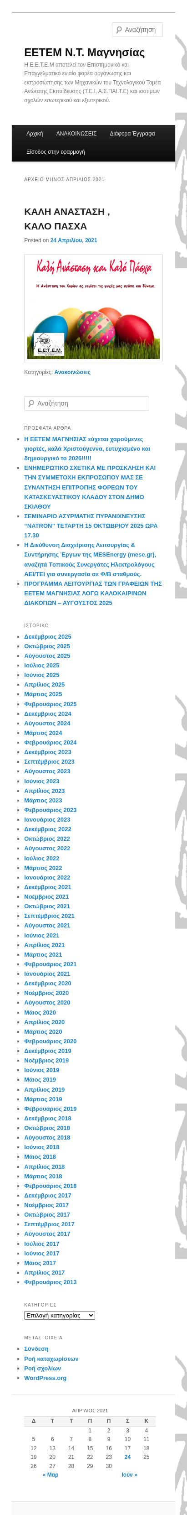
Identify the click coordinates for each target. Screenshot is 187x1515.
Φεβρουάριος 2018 (50, 1185)
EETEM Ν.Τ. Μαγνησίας (84, 52)
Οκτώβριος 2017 (47, 1214)
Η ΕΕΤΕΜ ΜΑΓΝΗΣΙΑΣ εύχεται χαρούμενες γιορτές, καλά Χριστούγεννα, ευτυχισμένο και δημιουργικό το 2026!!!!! (87, 449)
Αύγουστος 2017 (47, 1233)
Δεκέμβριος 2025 (47, 636)
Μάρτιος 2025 (43, 694)
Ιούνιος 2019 (41, 1070)
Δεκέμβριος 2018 (47, 1118)
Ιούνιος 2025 (41, 675)
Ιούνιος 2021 (41, 935)
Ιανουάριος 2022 (47, 877)
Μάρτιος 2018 (43, 1176)
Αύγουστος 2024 (47, 723)
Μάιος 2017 (40, 1263)
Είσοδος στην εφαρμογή (55, 152)
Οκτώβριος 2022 (47, 838)
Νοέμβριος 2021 (46, 896)
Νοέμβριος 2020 (46, 992)
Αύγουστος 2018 (47, 1137)
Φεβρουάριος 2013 (50, 1282)
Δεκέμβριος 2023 (47, 752)
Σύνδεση (36, 1348)
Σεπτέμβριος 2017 (49, 1224)
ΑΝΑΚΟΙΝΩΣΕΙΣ (76, 133)
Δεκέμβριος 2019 (47, 1050)
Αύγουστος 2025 (47, 655)
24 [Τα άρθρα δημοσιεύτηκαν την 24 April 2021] (128, 1457)
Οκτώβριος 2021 (47, 906)
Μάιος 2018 (40, 1156)
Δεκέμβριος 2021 (47, 887)
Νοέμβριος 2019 (46, 1060)
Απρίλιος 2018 (44, 1166)
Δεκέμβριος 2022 (47, 829)
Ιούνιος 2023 (41, 781)
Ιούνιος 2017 (41, 1253)
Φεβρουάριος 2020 (50, 1041)
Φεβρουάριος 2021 (50, 964)
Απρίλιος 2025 (44, 684)
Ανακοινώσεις (72, 372)
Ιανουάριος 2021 (47, 973)
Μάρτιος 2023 (43, 800)
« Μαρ (51, 1475)
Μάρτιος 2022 (43, 867)
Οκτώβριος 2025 (47, 646)
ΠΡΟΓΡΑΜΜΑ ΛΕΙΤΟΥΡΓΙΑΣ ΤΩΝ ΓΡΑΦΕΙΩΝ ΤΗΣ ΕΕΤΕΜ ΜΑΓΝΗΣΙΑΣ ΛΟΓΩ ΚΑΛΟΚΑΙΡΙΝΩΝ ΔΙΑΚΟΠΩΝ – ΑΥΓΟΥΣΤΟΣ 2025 (93, 593)
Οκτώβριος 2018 (47, 1128)
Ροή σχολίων (42, 1368)
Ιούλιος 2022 (41, 858)
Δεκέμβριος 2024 (47, 713)
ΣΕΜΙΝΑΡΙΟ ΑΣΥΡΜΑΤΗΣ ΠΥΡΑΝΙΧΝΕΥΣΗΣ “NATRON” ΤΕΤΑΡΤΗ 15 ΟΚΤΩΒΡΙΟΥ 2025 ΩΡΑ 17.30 (90, 526)
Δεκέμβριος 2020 (47, 983)
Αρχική (34, 133)
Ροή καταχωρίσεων (51, 1358)
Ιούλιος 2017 (41, 1243)
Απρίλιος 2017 (44, 1272)
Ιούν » (129, 1475)
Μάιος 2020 (40, 1012)
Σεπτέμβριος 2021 (49, 915)
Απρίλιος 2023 (44, 790)
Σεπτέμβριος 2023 (49, 761)
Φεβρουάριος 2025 (50, 704)
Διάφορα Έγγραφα (132, 133)
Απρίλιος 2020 (44, 1022)
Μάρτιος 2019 (43, 1099)
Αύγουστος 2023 (47, 771)
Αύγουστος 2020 (47, 1002)
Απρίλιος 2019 (44, 1089)
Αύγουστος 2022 (47, 848)
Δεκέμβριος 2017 (47, 1195)
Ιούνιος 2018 (41, 1147)
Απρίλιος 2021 (44, 945)
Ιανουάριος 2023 (47, 819)
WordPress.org (45, 1377)
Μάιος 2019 (40, 1079)
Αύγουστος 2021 (47, 925)
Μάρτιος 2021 (43, 954)
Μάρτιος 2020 (43, 1031)
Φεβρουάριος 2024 (50, 742)
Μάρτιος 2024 (43, 732)
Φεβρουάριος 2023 (50, 810)
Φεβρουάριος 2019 (50, 1108)
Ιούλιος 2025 (41, 665)
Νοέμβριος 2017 (46, 1205)
